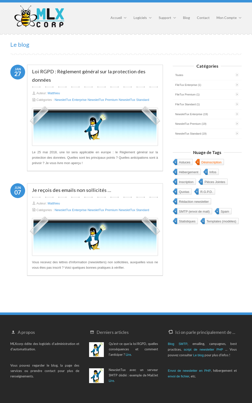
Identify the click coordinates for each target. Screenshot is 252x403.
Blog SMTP (178, 344)
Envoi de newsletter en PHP (189, 370)
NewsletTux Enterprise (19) (191, 114)
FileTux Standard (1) (187, 104)
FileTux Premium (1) (187, 94)
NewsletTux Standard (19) (190, 133)
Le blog (198, 355)
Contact (203, 18)
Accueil (116, 18)
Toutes (179, 75)
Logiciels (140, 18)
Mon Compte (227, 18)
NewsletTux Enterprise (71, 100)
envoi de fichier (178, 376)
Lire (128, 354)
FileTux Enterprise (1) (188, 84)
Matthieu (54, 93)
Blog (186, 18)
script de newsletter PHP (203, 349)
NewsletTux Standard (134, 100)
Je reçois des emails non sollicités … (71, 190)
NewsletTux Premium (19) (190, 123)
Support (165, 18)
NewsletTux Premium (103, 100)
